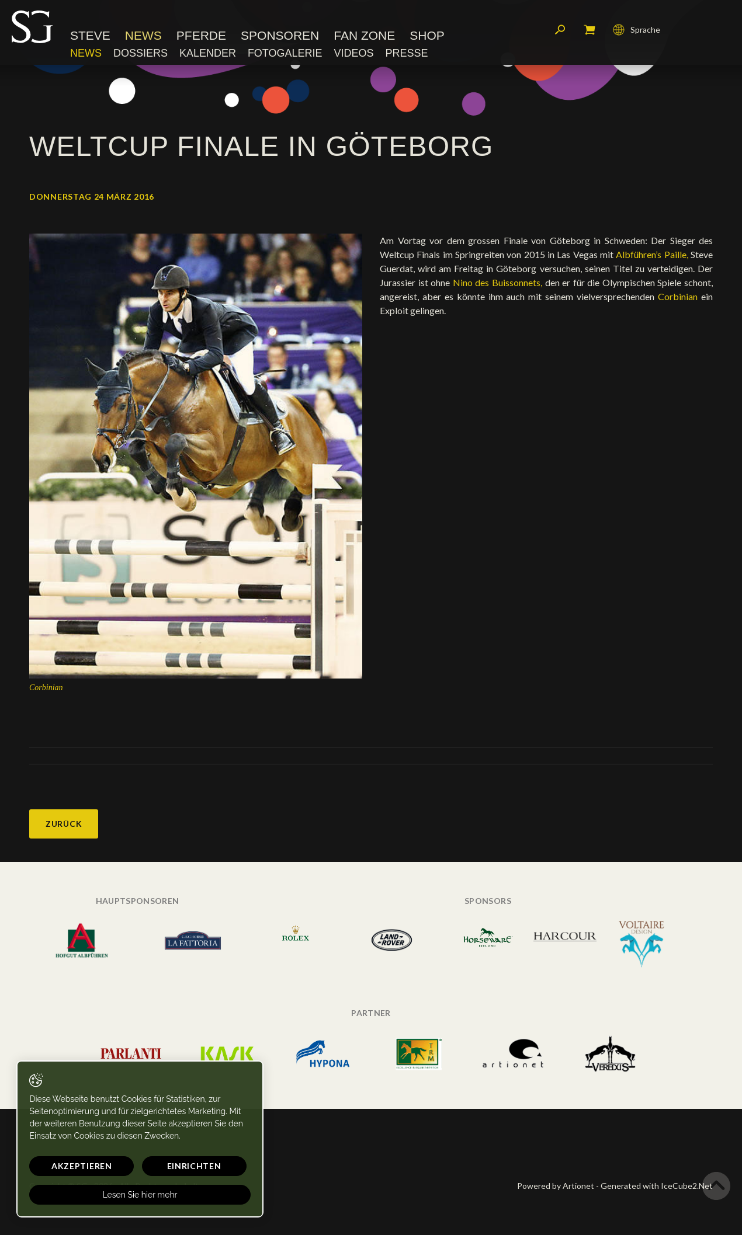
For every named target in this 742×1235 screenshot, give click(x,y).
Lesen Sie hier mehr (112, 1194)
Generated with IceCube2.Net (657, 1186)
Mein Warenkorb (589, 32)
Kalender (207, 55)
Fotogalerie (285, 55)
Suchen (560, 32)
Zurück (64, 824)
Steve (90, 38)
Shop (427, 38)
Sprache (636, 32)
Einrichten (152, 1166)
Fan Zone (364, 38)
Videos (353, 55)
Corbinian (678, 296)
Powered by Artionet (555, 1186)
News (143, 38)
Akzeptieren (68, 1166)
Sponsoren (280, 38)
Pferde (201, 38)
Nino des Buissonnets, (497, 282)
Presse (406, 55)
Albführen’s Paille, (652, 254)
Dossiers (140, 55)
